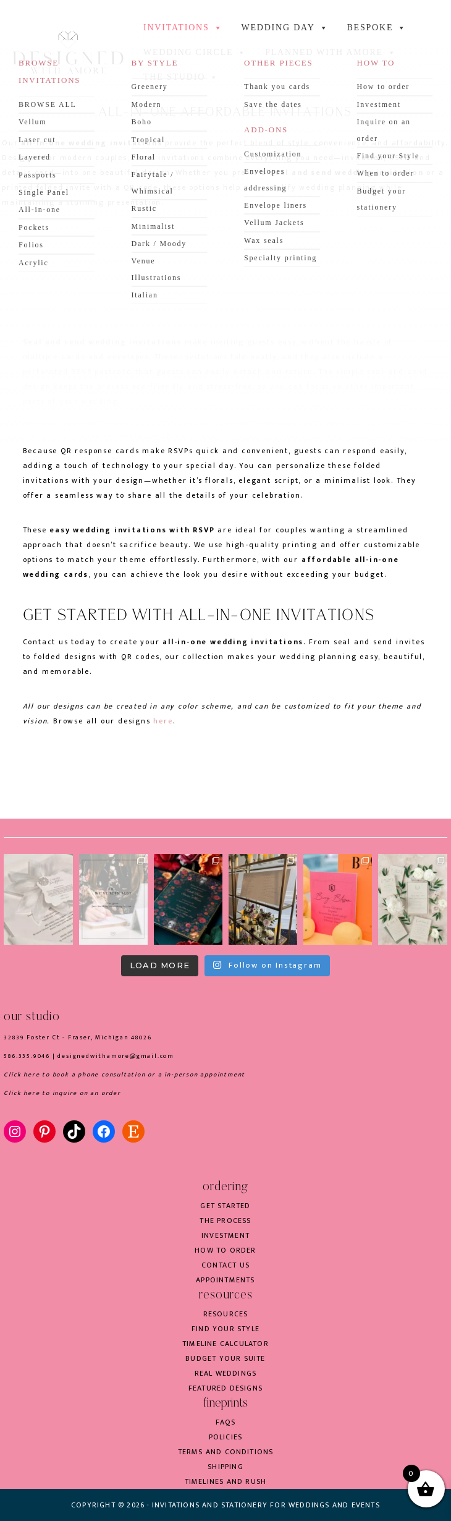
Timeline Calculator (225, 1343)
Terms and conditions (226, 1452)
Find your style (225, 1329)
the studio (181, 77)
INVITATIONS (182, 27)
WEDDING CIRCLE (195, 52)
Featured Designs (225, 1388)
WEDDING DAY (284, 27)
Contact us (225, 1265)
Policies (226, 1437)
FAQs (225, 1422)
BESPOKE (377, 27)
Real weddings (226, 1373)
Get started (225, 1205)
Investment (225, 1235)
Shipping (225, 1466)
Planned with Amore (331, 52)
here (162, 721)
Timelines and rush (226, 1481)
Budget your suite (225, 1358)
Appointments (225, 1280)
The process (225, 1220)
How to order (225, 1250)
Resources (225, 1314)
